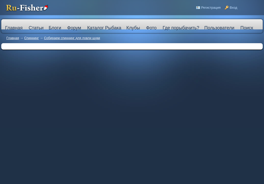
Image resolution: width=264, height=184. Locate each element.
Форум (74, 27)
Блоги (55, 27)
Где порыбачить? (181, 27)
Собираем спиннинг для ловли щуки (72, 38)
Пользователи (219, 27)
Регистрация (211, 7)
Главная (12, 38)
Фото (151, 27)
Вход (233, 7)
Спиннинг (31, 38)
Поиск (246, 27)
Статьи (36, 27)
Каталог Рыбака (104, 27)
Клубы (133, 27)
